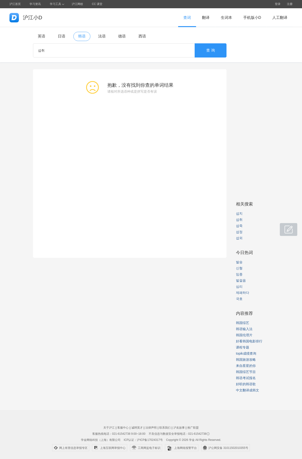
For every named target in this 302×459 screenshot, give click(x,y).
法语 (102, 36)
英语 (41, 36)
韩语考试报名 (246, 378)
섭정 (239, 232)
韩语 (82, 36)
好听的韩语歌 (246, 384)
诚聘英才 (137, 427)
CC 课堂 (97, 4)
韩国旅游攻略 (246, 359)
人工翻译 (279, 18)
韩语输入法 (244, 329)
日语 (61, 36)
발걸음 (241, 280)
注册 (290, 4)
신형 (239, 268)
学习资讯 (35, 4)
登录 (278, 4)
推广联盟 (193, 427)
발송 (239, 262)
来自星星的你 (246, 366)
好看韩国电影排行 (249, 341)
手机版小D (252, 18)
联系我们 (165, 427)
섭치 (239, 213)
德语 (122, 36)
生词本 (226, 18)
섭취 (239, 219)
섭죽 (239, 226)
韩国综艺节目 (246, 372)
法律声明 (151, 427)
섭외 (239, 238)
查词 (187, 18)
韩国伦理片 (244, 335)
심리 (239, 286)
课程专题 (242, 347)
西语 (142, 36)
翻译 (206, 18)
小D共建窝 (284, 227)
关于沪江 (109, 427)
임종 (239, 274)
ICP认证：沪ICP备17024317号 (143, 440)
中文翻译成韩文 (247, 390)
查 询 (210, 50)
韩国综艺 (242, 323)
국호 (239, 299)
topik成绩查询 (246, 353)
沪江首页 (15, 4)
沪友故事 (179, 427)
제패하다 (242, 293)
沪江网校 (77, 4)
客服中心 (123, 427)
